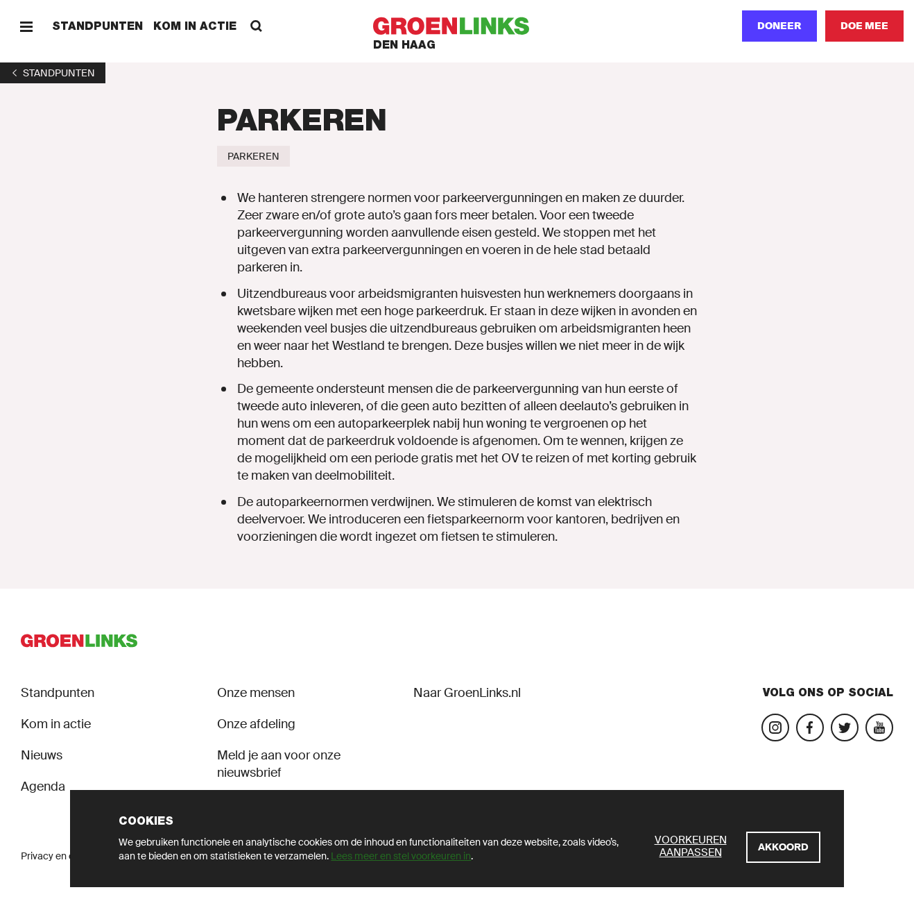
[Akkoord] (783, 847)
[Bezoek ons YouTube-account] (879, 727)
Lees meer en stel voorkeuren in (401, 856)
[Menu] (26, 26)
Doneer (779, 25)
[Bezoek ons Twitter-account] (845, 727)
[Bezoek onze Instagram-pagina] (775, 727)
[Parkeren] (253, 156)
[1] (52, 72)
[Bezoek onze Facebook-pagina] (810, 727)
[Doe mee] (864, 26)
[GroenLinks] (457, 26)
